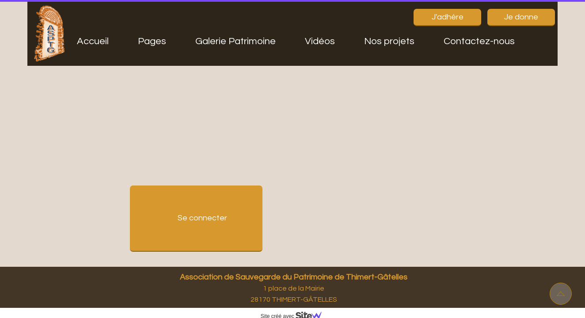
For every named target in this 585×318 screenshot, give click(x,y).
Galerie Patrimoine (235, 41)
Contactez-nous (479, 41)
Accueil (93, 41)
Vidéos (320, 41)
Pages (152, 41)
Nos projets (389, 41)
